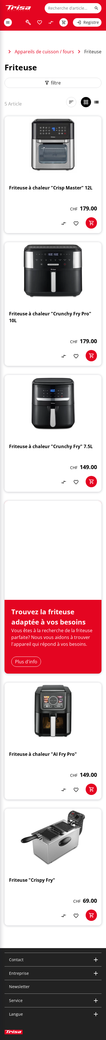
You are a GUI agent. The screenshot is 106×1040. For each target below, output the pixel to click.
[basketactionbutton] (91, 223)
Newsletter (19, 930)
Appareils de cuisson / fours (44, 51)
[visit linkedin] (17, 988)
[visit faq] (28, 22)
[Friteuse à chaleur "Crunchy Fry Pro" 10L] (53, 304)
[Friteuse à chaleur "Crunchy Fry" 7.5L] (53, 433)
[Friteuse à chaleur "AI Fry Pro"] (53, 685)
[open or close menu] (8, 22)
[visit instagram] (8, 988)
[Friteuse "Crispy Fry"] (53, 811)
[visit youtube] (26, 988)
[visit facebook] (35, 988)
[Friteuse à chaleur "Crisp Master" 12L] (53, 174)
